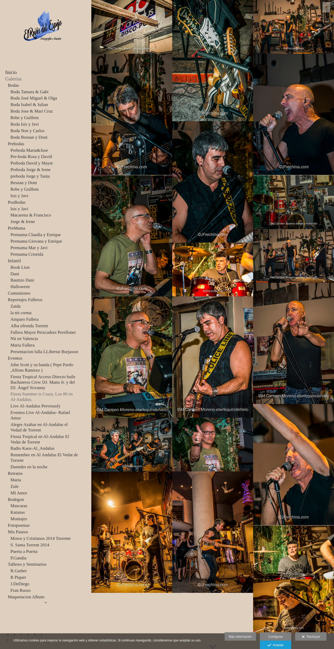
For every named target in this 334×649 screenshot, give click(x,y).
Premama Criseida (26, 254)
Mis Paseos (18, 531)
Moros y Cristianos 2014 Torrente (40, 538)
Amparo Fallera (24, 319)
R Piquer (18, 577)
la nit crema (21, 312)
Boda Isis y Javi (24, 124)
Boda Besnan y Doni (28, 137)
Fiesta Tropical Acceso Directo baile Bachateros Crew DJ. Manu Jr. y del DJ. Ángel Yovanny (42, 382)
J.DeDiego (19, 583)
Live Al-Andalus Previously (35, 406)
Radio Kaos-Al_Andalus (32, 448)
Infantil (14, 260)
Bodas (13, 85)
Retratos (15, 473)
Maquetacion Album (26, 596)
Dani (14, 273)
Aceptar (275, 645)
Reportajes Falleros (25, 299)
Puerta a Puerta (23, 551)
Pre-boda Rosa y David (31, 156)
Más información (240, 637)
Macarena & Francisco (30, 215)
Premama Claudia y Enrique (35, 234)
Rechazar (311, 637)
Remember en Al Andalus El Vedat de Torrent (44, 457)
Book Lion (20, 267)
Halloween (20, 286)
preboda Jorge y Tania (30, 176)
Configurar (275, 637)
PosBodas (16, 202)
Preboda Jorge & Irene (30, 169)
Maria (15, 479)
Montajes (18, 518)
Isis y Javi (19, 195)
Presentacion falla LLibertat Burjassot (44, 351)
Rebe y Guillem (24, 117)
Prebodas (16, 143)
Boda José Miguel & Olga (33, 98)
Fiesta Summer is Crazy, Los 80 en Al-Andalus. (41, 396)
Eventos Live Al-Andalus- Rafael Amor (40, 415)
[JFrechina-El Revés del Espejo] (43, 49)
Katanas (17, 512)
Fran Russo (20, 590)
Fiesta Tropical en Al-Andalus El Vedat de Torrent (39, 439)
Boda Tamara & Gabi (29, 91)
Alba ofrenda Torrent (29, 325)
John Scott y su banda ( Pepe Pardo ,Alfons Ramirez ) (41, 367)
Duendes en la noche (28, 466)
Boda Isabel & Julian (29, 104)
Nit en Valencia (24, 338)
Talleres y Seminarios (27, 564)
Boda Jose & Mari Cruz (31, 111)
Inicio (11, 72)
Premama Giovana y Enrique (36, 241)
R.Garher (18, 570)
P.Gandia (18, 558)
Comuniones (19, 293)
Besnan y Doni (23, 182)
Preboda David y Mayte (31, 163)
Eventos (15, 358)
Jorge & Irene (22, 221)
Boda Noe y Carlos (27, 130)
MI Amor (18, 492)
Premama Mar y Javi (28, 247)
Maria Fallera (22, 345)
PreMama (16, 228)
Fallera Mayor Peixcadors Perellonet (43, 332)
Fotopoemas (19, 525)
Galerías (13, 78)
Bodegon (16, 499)
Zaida (15, 306)
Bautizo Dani (22, 280)
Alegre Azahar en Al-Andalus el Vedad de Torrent (39, 427)
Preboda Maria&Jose (29, 150)
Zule (14, 486)
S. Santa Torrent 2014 (29, 544)
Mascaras (18, 505)
